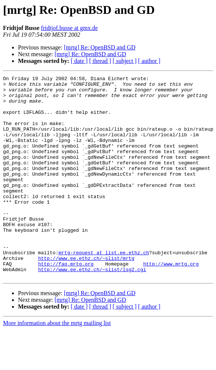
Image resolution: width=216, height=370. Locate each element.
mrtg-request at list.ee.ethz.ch (103, 288)
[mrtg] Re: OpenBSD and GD (100, 47)
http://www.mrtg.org (170, 301)
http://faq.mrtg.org (66, 301)
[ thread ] (100, 61)
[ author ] (149, 61)
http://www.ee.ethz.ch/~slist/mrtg (86, 295)
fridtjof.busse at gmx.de (69, 28)
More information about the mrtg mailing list (57, 363)
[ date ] (79, 61)
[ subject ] (125, 61)
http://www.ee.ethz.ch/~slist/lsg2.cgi (92, 308)
